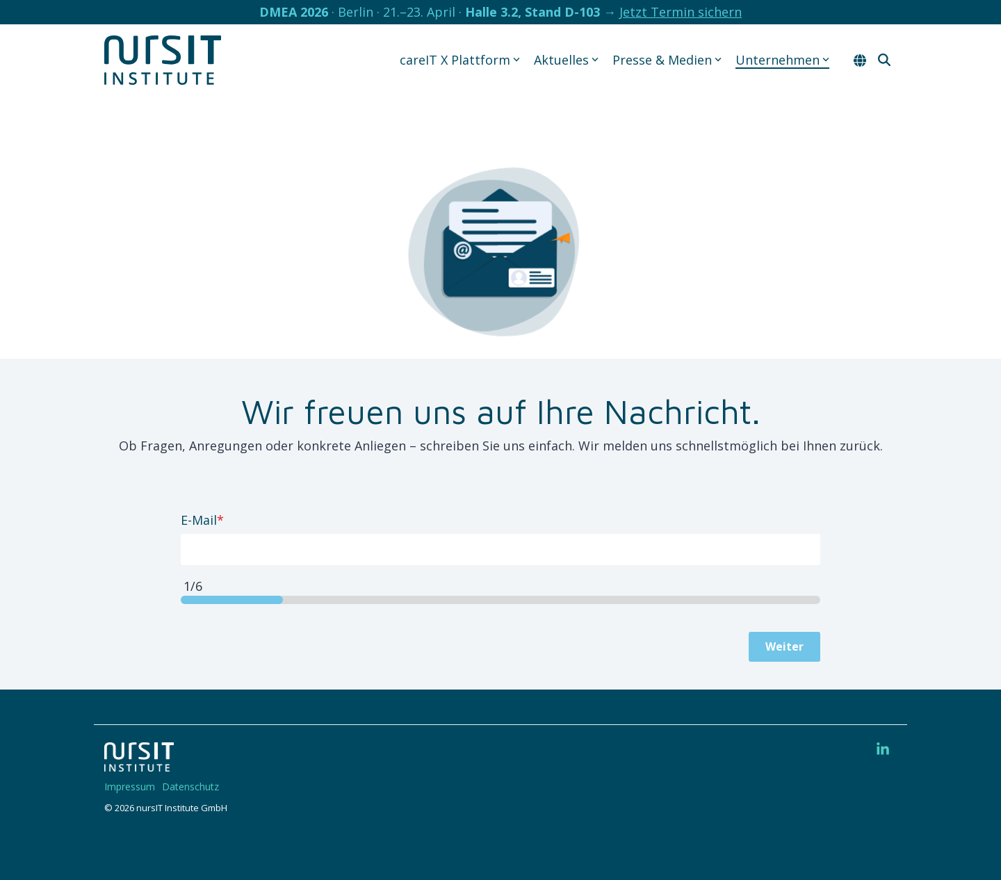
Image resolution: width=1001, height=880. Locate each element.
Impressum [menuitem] (129, 786)
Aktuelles (566, 59)
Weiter (784, 646)
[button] (882, 750)
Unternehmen (782, 59)
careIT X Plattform (460, 59)
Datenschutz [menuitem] (190, 786)
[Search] (884, 59)
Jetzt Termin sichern (680, 11)
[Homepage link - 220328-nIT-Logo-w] (139, 764)
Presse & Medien (667, 59)
